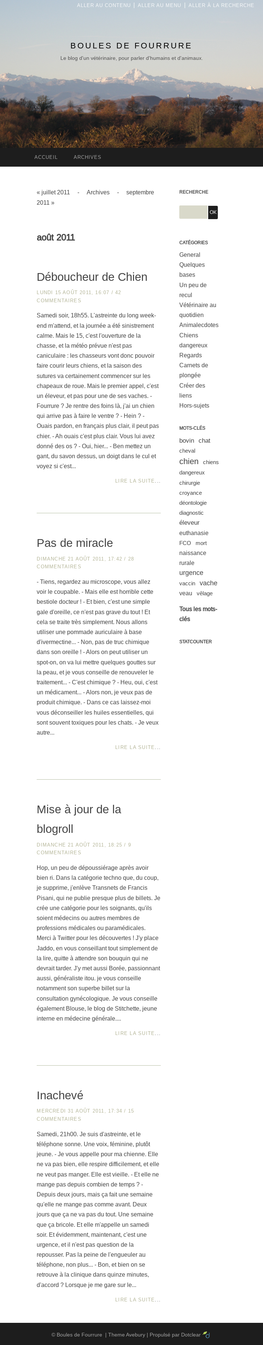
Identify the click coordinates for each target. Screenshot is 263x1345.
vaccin (187, 583)
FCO (185, 543)
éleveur (189, 522)
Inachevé (60, 1095)
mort (201, 543)
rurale (186, 563)
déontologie (193, 503)
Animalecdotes (199, 325)
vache (208, 583)
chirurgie (189, 483)
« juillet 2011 (53, 192)
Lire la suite (135, 481)
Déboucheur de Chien (92, 276)
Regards (190, 355)
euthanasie (194, 533)
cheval (187, 450)
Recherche (193, 192)
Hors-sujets (194, 405)
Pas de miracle (75, 543)
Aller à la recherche (221, 5)
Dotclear (191, 1335)
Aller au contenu (104, 5)
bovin (186, 440)
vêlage (205, 593)
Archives (98, 192)
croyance (190, 493)
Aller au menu (159, 5)
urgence (191, 572)
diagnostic (191, 513)
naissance (192, 553)
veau (185, 593)
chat (204, 440)
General (189, 255)
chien (189, 461)
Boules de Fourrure (131, 45)
